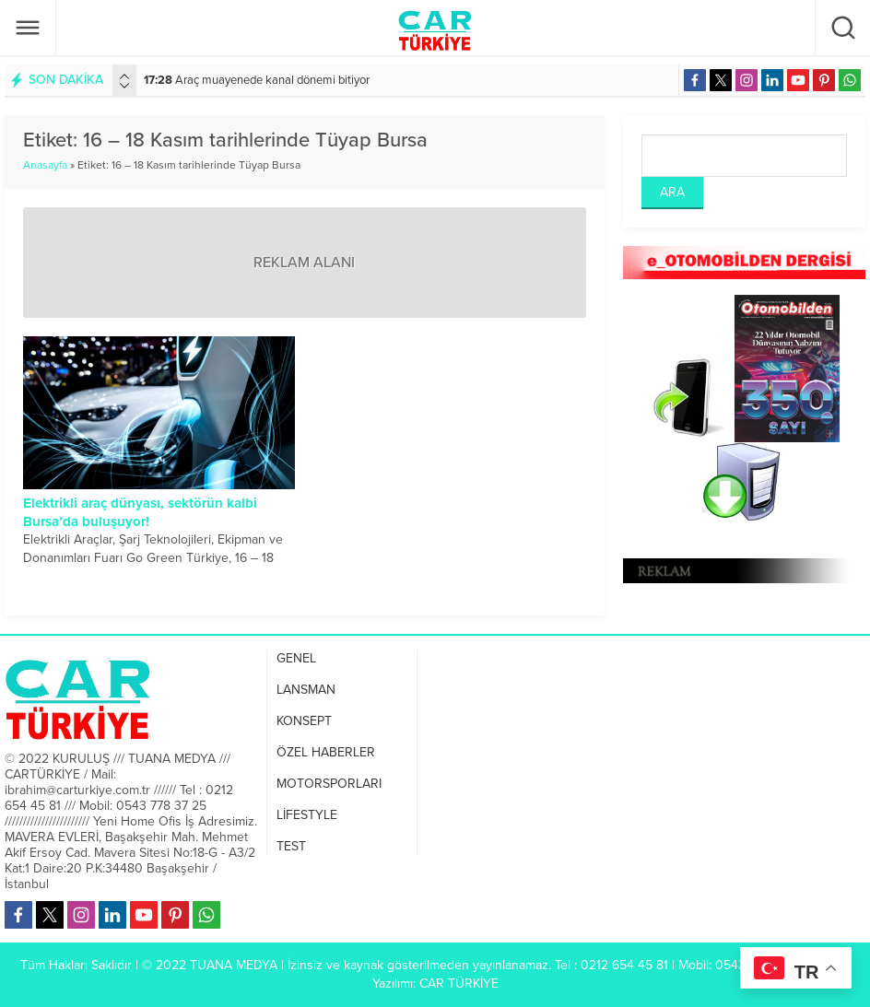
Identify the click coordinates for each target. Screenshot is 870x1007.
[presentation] (124, 76)
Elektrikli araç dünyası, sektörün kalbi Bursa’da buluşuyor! (140, 512)
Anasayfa (45, 164)
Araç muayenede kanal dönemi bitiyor (257, 80)
